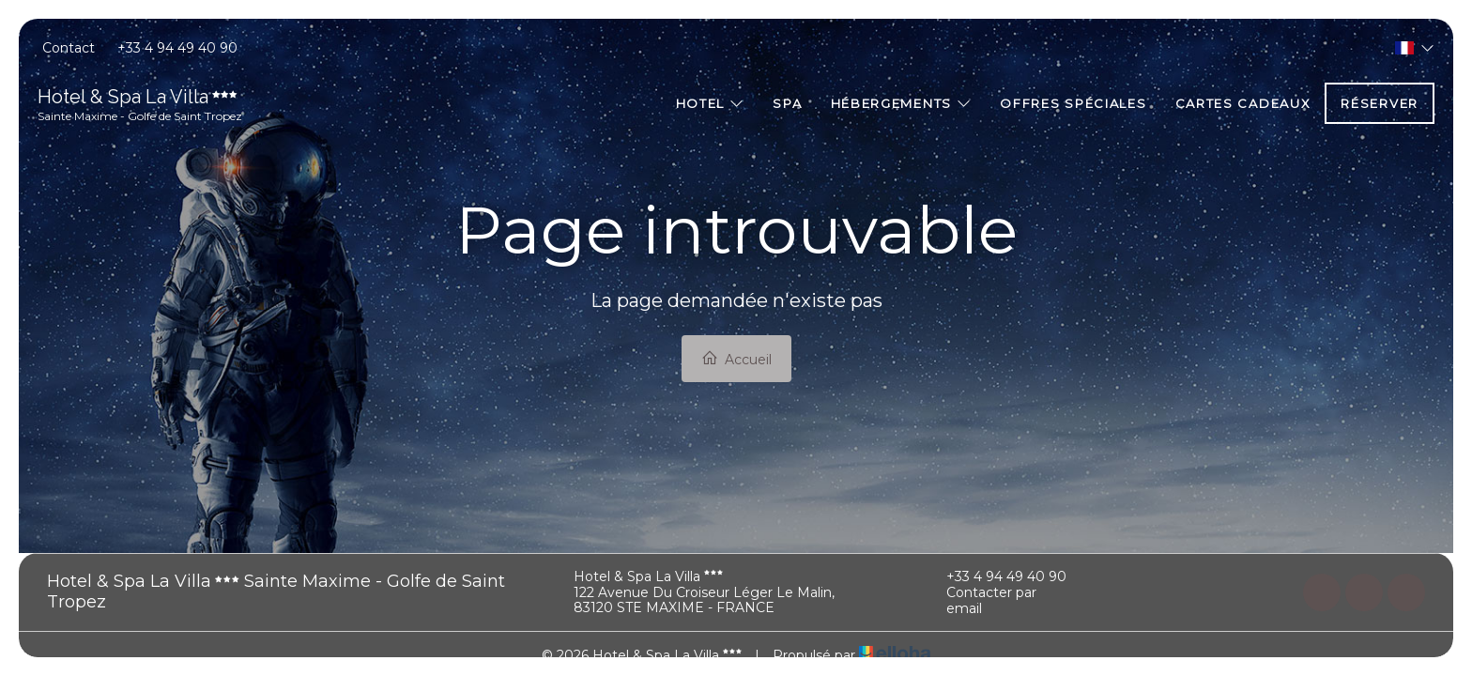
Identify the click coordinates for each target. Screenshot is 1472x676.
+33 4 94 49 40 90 (995, 576)
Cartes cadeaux (1243, 103)
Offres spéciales (1073, 103)
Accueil (736, 358)
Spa (787, 103)
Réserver (1379, 103)
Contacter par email (980, 601)
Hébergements (902, 103)
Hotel (710, 103)
